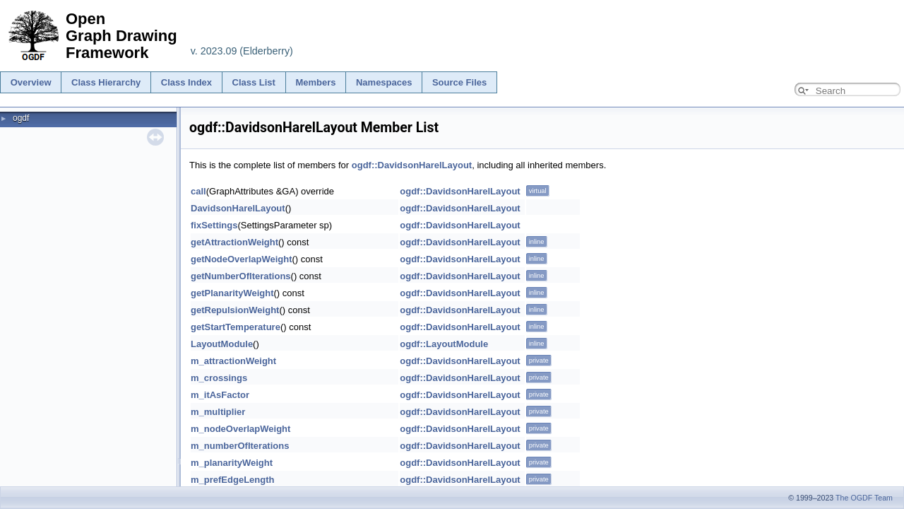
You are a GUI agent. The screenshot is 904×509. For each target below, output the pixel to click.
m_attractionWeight (233, 361)
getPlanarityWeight (232, 293)
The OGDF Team (864, 497)
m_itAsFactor (220, 395)
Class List (253, 82)
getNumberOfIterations (241, 276)
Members (315, 82)
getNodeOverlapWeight (241, 259)
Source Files (459, 82)
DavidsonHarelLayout (238, 208)
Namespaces (384, 82)
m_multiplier (218, 411)
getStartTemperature (235, 327)
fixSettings (214, 225)
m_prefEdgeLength (232, 479)
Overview (31, 82)
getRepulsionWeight (235, 310)
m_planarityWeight (232, 462)
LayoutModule (222, 344)
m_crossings (219, 378)
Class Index (186, 82)
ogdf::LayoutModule (444, 344)
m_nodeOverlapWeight (240, 428)
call (198, 191)
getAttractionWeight (234, 242)
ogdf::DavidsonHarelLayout (412, 165)
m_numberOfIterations (240, 445)
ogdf (21, 118)
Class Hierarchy (106, 82)
